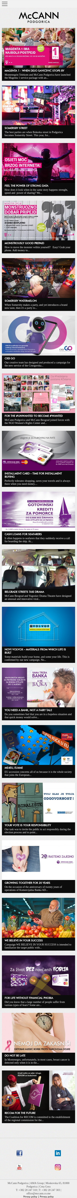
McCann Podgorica (18, 1183)
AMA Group (37, 1183)
